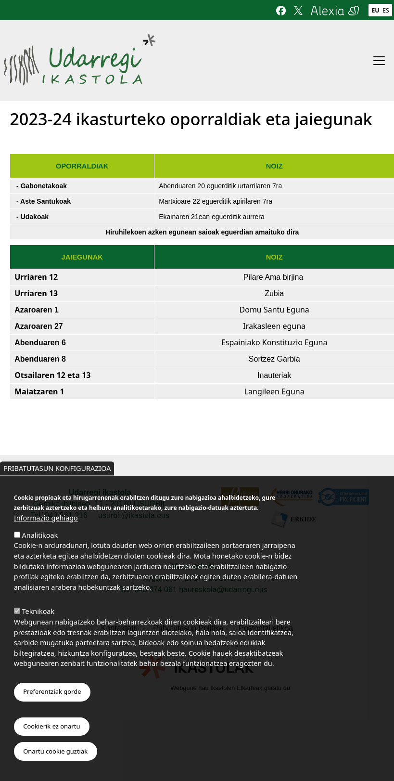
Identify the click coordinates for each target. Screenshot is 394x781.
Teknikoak (38, 612)
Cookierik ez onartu (51, 727)
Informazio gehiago (46, 519)
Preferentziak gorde (52, 693)
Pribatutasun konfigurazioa (57, 469)
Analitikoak (40, 536)
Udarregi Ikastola (79, 40)
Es (385, 10)
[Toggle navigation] (379, 61)
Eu (375, 10)
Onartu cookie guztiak (55, 752)
